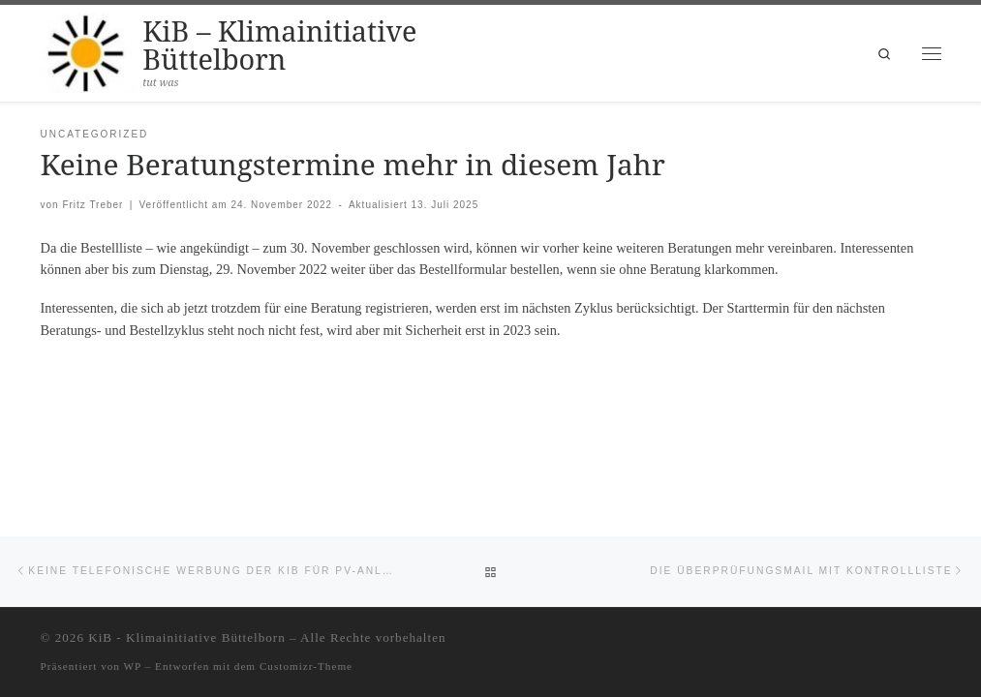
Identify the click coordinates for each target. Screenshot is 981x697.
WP (132, 666)
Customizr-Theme (306, 666)
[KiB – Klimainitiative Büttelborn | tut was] (89, 50)
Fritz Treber (92, 204)
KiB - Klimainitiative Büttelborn (187, 637)
